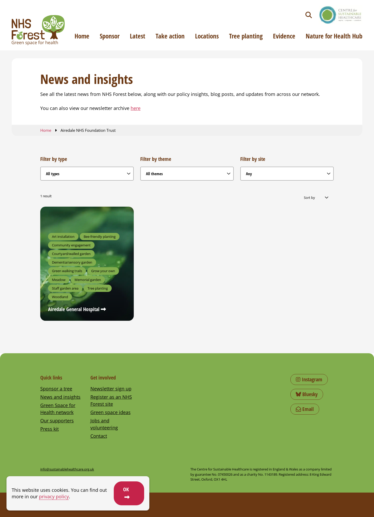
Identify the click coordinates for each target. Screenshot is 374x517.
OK (126, 489)
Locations (207, 35)
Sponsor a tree (56, 388)
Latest (137, 35)
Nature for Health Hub (334, 35)
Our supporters (57, 420)
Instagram (309, 379)
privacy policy (54, 496)
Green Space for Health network (57, 408)
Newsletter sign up (110, 388)
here (136, 108)
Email (305, 409)
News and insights (60, 397)
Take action (170, 35)
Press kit (49, 429)
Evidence (284, 35)
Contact (98, 436)
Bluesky (307, 394)
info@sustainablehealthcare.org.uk (67, 469)
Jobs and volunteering (104, 424)
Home (82, 35)
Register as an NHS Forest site (111, 400)
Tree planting (246, 35)
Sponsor (109, 35)
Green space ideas (110, 412)
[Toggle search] (308, 14)
